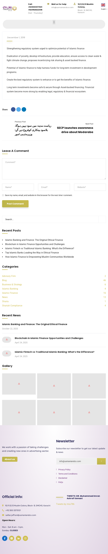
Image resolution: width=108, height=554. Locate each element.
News (5, 297)
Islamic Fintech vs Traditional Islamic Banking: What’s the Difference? (39, 248)
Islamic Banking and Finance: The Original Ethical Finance (34, 240)
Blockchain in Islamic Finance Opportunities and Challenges (35, 244)
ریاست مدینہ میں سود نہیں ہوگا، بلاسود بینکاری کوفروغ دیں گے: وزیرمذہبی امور (33, 130)
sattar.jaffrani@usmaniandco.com (20, 515)
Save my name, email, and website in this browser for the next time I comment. (39, 195)
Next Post (89, 124)
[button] (54, 22)
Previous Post (20, 122)
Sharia (5, 301)
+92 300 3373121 (13, 510)
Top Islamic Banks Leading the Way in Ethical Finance (32, 252)
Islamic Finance (10, 293)
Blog (4, 280)
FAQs (60, 482)
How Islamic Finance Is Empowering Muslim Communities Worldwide (39, 257)
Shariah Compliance (12, 305)
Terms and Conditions (67, 474)
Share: (5, 109)
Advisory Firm (9, 276)
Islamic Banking (10, 288)
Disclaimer (62, 478)
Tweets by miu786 (65, 504)
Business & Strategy (12, 284)
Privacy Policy (64, 469)
